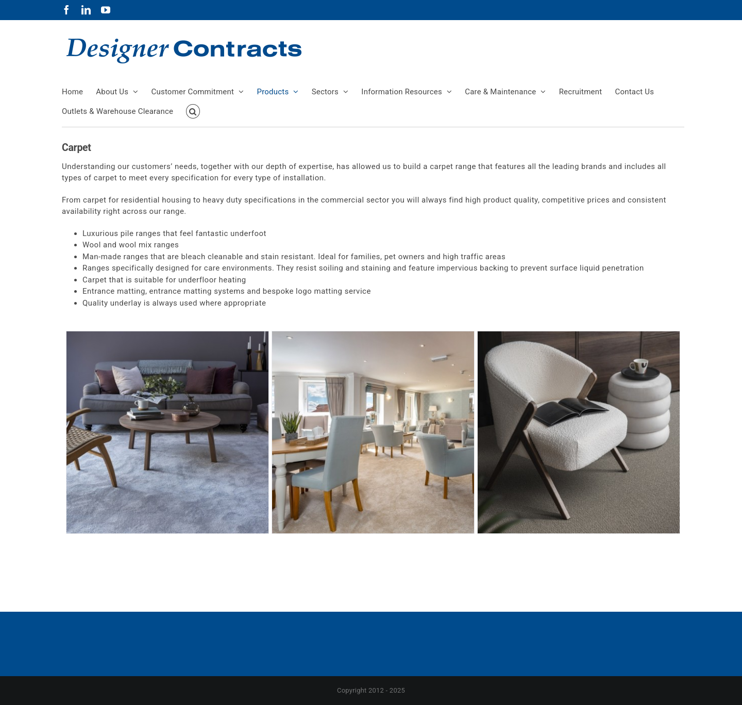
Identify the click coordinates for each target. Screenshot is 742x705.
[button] (193, 111)
